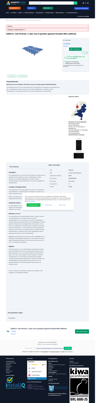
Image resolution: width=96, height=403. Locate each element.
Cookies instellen (48, 205)
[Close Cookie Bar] (72, 194)
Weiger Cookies (62, 205)
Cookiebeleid (32, 201)
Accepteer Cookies (34, 205)
